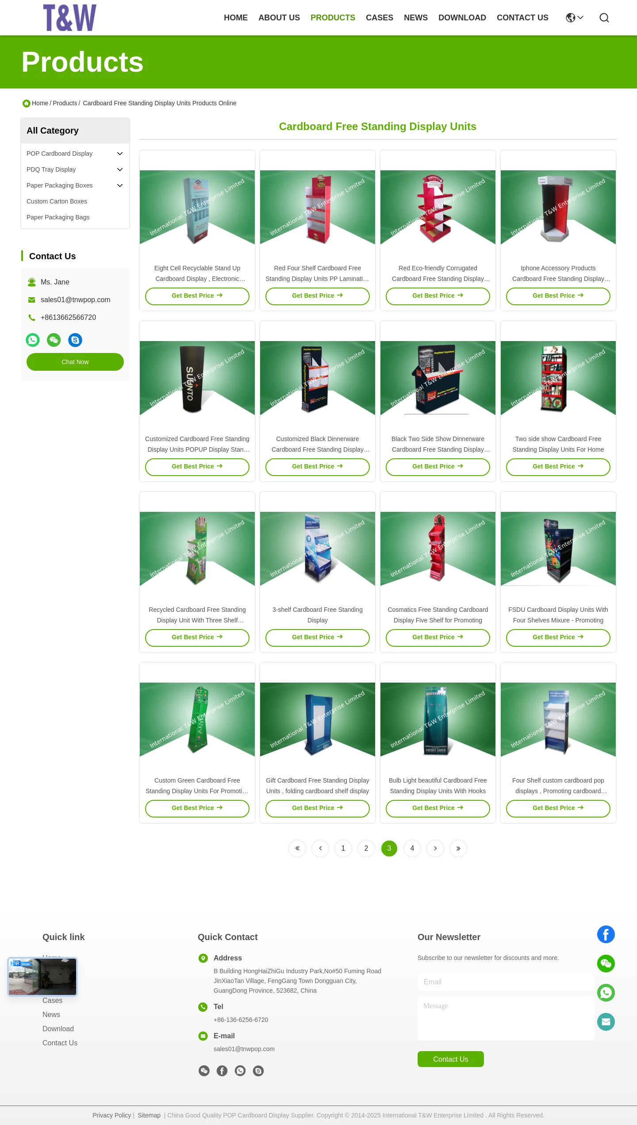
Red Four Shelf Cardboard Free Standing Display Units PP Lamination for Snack (317, 279)
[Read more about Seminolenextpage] (297, 848)
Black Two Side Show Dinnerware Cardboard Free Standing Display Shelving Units (437, 449)
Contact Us (59, 1043)
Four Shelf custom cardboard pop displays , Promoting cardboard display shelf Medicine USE (558, 791)
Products (65, 103)
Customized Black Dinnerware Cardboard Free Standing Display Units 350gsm (318, 449)
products (333, 17)
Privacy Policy (111, 1115)
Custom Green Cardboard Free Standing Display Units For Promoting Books (197, 791)
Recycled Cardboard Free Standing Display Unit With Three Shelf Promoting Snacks (197, 620)
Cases (52, 1000)
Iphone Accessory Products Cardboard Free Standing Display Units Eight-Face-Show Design (558, 279)
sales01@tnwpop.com (76, 299)
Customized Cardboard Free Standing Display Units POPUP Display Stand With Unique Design (197, 449)
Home (236, 17)
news (416, 17)
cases (379, 17)
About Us (57, 972)
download (462, 17)
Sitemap (149, 1115)
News (51, 1014)
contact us (523, 17)
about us (279, 17)
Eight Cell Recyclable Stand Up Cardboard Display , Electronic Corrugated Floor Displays (197, 279)
